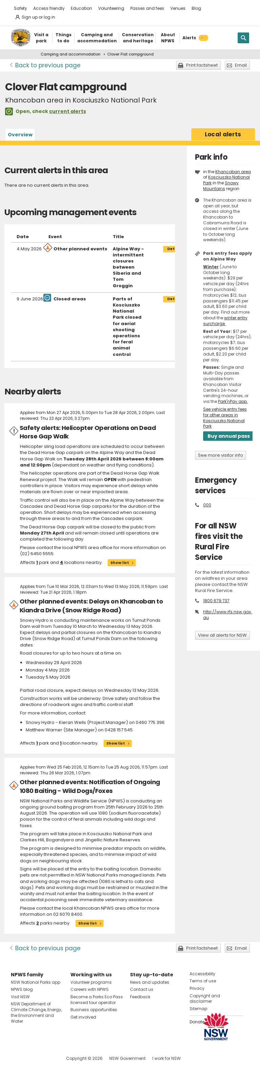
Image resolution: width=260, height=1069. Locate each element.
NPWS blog (22, 989)
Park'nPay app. (233, 401)
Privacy (197, 988)
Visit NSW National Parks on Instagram (31, 1058)
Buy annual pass (229, 436)
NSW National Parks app (35, 982)
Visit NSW (20, 997)
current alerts (67, 111)
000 (207, 505)
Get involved (83, 1017)
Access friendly (49, 8)
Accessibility (202, 974)
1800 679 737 (216, 601)
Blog (196, 8)
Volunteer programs (91, 982)
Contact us (141, 989)
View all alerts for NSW (222, 635)
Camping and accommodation (71, 54)
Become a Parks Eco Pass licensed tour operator (96, 999)
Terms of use (203, 981)
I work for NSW (166, 1058)
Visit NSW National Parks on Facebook (17, 1058)
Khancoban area (233, 172)
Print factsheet (202, 65)
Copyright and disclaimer (205, 998)
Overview (20, 134)
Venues (178, 8)
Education (81, 8)
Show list (119, 562)
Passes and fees (147, 8)
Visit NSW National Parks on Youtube (46, 1058)
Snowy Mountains (221, 185)
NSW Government (127, 1058)
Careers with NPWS (89, 989)
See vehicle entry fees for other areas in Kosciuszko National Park (225, 417)
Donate (197, 1022)
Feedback (140, 997)
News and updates (149, 982)
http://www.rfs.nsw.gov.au (227, 614)
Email (241, 65)
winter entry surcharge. (225, 320)
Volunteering (111, 8)
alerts (223, 134)
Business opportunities (93, 1010)
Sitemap (198, 1008)
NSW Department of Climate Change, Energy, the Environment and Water (36, 1012)
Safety (20, 8)
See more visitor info (220, 455)
